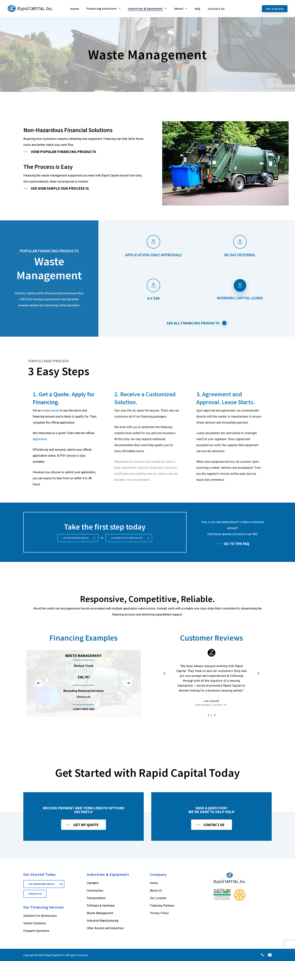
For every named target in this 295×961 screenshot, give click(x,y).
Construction (95, 890)
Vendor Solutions (34, 923)
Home (154, 883)
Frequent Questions (36, 931)
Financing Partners (162, 905)
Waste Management (100, 913)
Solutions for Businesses (40, 916)
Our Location (158, 898)
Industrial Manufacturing (102, 920)
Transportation (96, 898)
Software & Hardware (101, 905)
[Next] (128, 701)
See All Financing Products (197, 323)
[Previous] (39, 701)
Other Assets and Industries (105, 928)
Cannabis (93, 883)
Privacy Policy (159, 913)
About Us (156, 890)
